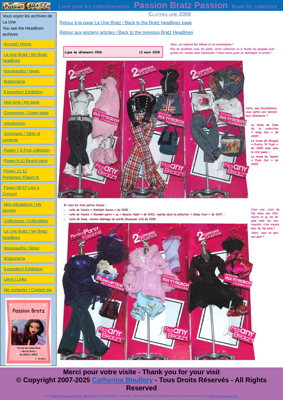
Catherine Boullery (122, 380)
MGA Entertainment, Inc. (67, 395)
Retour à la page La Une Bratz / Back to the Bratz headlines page (125, 22)
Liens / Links (15, 279)
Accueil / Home (17, 44)
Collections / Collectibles (26, 221)
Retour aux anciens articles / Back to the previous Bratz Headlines (126, 32)
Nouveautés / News (21, 71)
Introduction (14, 123)
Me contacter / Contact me (28, 290)
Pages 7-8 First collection (27, 150)
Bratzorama (14, 81)
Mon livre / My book (21, 102)
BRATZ (87, 395)
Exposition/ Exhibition (23, 92)
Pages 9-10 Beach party (26, 160)
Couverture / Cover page (26, 112)
